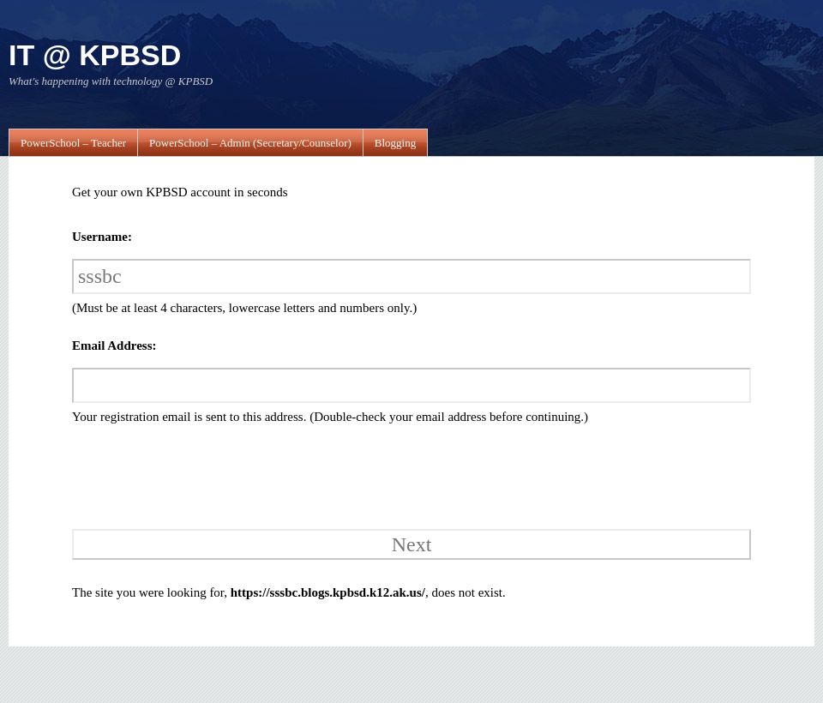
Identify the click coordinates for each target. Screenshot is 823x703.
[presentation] (189, 475)
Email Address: (114, 345)
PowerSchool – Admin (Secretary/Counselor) (250, 142)
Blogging (395, 142)
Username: (102, 236)
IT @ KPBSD (95, 55)
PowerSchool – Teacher (73, 142)
